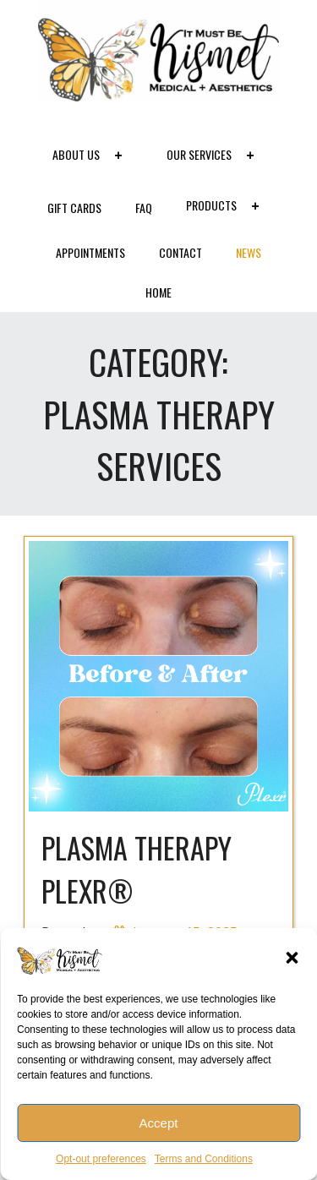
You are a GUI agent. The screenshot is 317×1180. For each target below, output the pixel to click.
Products (228, 207)
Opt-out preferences (101, 1159)
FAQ (143, 207)
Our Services (216, 156)
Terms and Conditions (204, 1159)
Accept (158, 1123)
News (248, 252)
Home (158, 292)
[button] (291, 957)
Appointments (90, 252)
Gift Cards (74, 207)
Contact (180, 252)
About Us (92, 156)
